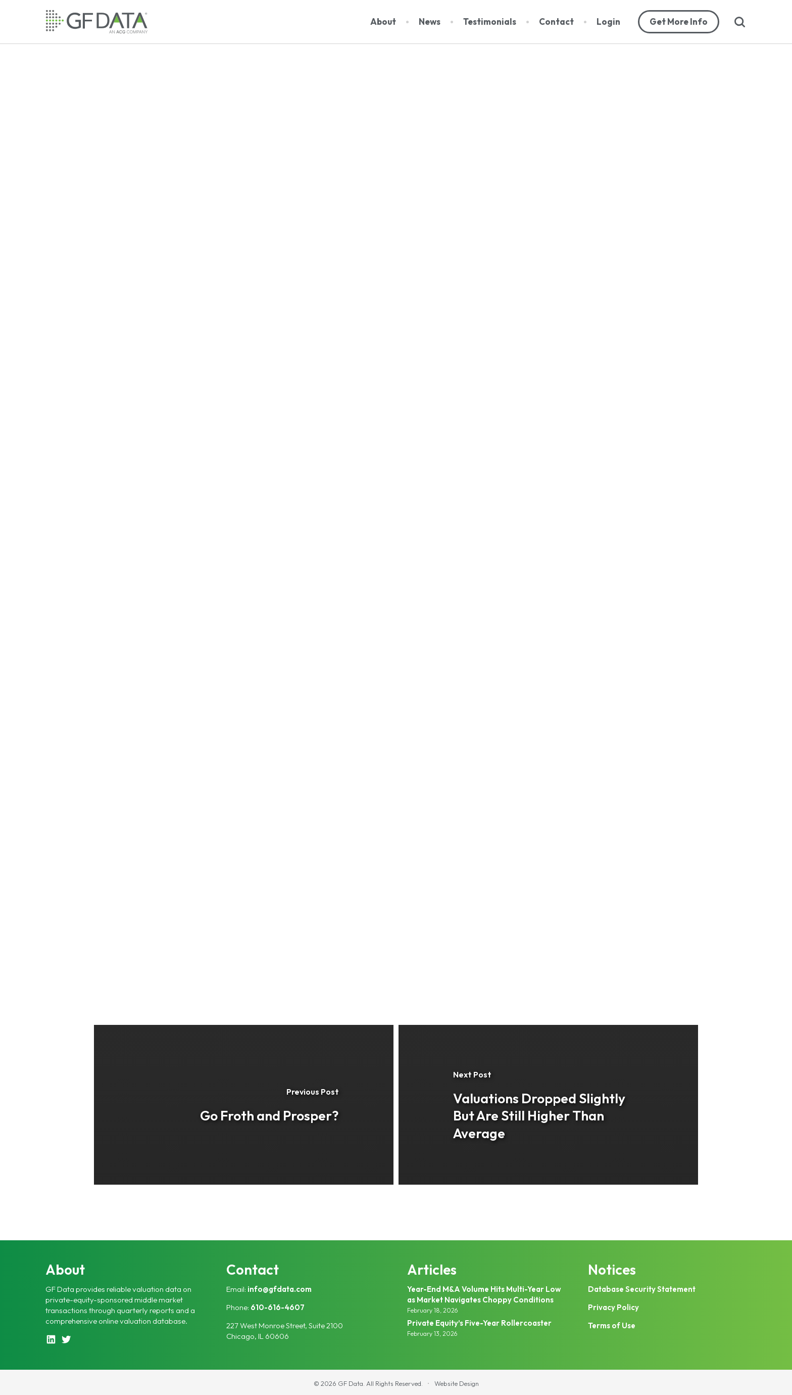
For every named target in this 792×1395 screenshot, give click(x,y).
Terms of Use (611, 1325)
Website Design (456, 1383)
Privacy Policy (613, 1307)
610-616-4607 (278, 1307)
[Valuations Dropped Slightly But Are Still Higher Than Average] (548, 1105)
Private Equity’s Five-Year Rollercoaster (479, 1323)
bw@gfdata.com (373, 935)
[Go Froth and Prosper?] (243, 1105)
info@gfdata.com (279, 1289)
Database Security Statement (642, 1289)
